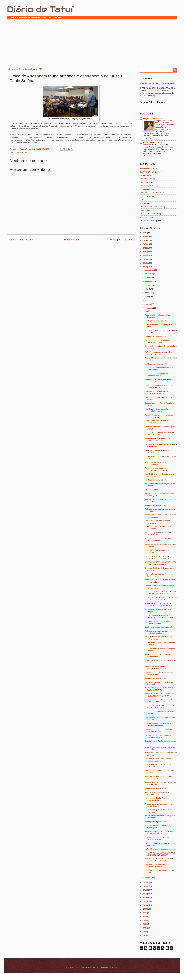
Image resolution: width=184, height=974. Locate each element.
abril (147, 300)
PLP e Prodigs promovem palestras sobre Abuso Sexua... (158, 353)
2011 (145, 901)
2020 (145, 255)
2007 (145, 913)
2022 (145, 248)
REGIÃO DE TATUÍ (147, 214)
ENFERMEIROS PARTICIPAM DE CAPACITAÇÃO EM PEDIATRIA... (158, 604)
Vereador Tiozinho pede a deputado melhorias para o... (158, 386)
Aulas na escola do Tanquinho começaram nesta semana (156, 667)
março (147, 304)
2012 (145, 898)
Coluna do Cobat (151, 490)
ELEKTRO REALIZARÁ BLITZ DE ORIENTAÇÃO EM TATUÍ (157, 766)
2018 (145, 263)
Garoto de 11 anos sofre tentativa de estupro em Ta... (158, 777)
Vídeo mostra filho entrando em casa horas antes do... (158, 369)
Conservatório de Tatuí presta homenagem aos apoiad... (156, 392)
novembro (149, 274)
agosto (148, 285)
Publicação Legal (147, 210)
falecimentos (149, 311)
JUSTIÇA (143, 200)
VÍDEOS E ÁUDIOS (148, 221)
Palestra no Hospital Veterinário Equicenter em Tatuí (156, 341)
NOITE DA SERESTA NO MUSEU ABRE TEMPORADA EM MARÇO (160, 563)
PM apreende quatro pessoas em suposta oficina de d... (157, 736)
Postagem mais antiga (122, 239)
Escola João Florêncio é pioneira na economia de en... (158, 673)
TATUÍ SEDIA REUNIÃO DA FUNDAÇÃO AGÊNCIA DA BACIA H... (160, 599)
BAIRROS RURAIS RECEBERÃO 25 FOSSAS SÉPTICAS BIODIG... (159, 695)
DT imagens (145, 189)
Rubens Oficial (26, 149)
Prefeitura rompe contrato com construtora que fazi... (156, 632)
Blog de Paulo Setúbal (152, 118)
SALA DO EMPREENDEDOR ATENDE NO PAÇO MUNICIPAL (159, 832)
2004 (145, 916)
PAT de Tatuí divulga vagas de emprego (160, 849)
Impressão (147, 145)
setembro (149, 281)
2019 (145, 259)
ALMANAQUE (145, 168)
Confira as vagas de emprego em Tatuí (159, 627)
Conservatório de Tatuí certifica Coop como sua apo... (159, 522)
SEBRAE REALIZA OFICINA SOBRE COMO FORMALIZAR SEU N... (159, 701)
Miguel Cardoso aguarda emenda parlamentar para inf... (157, 380)
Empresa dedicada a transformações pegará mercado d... (158, 422)
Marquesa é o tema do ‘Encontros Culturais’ (163, 122)
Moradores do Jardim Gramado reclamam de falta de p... (156, 799)
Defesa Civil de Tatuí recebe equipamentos (155, 463)
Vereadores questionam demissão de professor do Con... (159, 434)
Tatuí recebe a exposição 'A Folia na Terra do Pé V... (158, 575)
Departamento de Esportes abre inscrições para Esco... (157, 439)
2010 (145, 905)
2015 (145, 886)
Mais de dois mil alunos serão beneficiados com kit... (156, 410)
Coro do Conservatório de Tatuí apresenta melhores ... (156, 866)
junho (147, 293)
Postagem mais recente (20, 239)
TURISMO (24, 153)
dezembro (149, 270)
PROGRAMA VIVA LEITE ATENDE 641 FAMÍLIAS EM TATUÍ (159, 689)
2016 (145, 882)
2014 (145, 890)
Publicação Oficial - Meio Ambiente (157, 84)
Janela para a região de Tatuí (155, 321)
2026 (145, 233)
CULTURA (144, 182)
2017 (145, 267)
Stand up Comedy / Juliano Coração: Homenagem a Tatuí (158, 826)
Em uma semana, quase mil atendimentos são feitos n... (156, 469)
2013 (145, 894)
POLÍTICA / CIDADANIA (149, 207)
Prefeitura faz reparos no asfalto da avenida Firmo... (158, 655)
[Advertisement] (92, 43)
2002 (145, 924)
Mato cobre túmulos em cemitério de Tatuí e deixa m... (158, 683)
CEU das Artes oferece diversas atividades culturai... (156, 622)
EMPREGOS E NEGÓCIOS (151, 193)
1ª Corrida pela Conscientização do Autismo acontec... (158, 540)
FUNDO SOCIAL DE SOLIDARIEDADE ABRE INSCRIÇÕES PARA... (159, 854)
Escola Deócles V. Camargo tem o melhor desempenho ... (157, 724)
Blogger (115, 967)
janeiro (148, 878)
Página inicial (71, 239)
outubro (148, 278)
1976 (145, 935)
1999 (145, 932)
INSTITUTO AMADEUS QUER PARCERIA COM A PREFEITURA (158, 616)
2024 (145, 240)
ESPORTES (145, 196)
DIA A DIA (144, 186)
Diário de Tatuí (40, 9)
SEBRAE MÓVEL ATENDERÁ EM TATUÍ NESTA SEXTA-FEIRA (160, 707)
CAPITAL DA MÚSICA (148, 172)
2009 (145, 909)
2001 (145, 928)
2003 (145, 920)
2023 (145, 244)
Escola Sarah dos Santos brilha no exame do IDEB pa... (158, 730)
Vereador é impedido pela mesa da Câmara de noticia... (158, 374)
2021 (145, 252)
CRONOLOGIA (146, 179)
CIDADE (143, 175)
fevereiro (148, 308)
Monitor (143, 203)
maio (147, 297)
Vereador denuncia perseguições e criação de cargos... (158, 805)
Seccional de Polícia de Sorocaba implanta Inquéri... (157, 760)
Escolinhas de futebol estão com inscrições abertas (157, 838)
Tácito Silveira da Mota (152, 143)
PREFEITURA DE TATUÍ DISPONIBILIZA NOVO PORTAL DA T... (160, 445)
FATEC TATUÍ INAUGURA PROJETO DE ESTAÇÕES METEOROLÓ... (160, 593)
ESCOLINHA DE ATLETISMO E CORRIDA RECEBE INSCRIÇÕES (159, 557)
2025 (145, 237)
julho (147, 289)
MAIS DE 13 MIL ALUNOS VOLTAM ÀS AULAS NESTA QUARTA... (160, 860)
